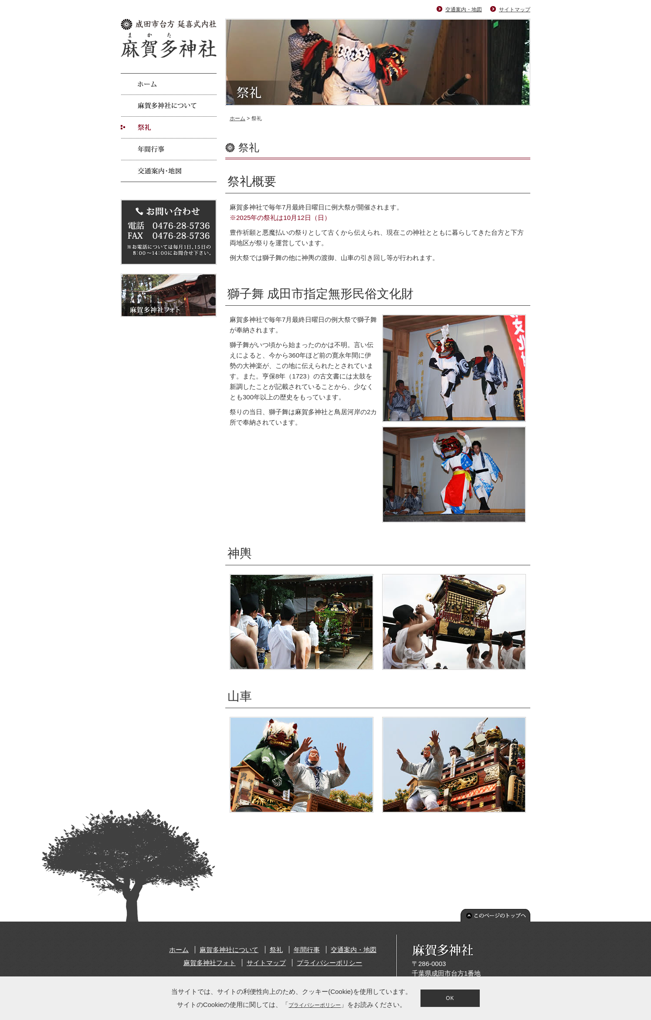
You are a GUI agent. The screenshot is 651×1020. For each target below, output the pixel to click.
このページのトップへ (495, 915)
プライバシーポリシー (329, 962)
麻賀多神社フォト (209, 962)
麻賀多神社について (229, 949)
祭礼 (276, 949)
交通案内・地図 (463, 10)
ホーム (237, 118)
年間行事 (307, 949)
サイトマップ (514, 10)
